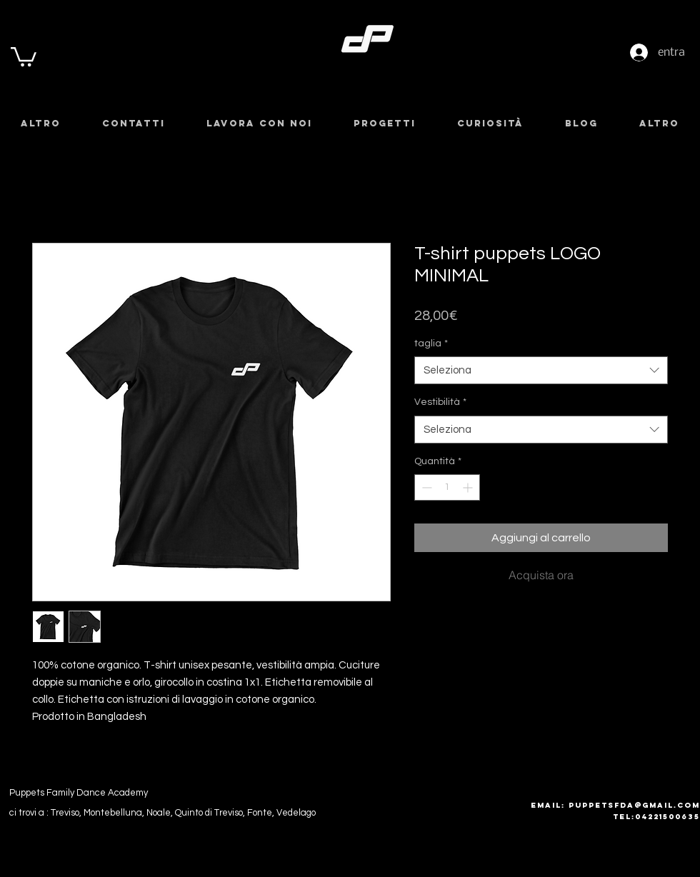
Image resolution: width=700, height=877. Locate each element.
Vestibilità (440, 402)
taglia (431, 344)
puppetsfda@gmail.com (634, 805)
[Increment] (469, 487)
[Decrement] (425, 487)
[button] (23, 55)
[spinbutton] (447, 487)
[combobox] (541, 370)
